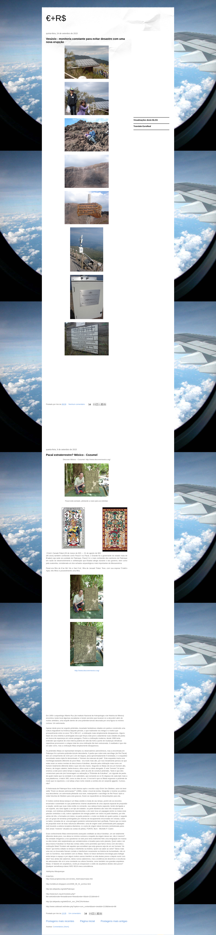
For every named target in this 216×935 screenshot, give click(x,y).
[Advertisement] (86, 427)
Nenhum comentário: (77, 404)
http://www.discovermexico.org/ (87, 671)
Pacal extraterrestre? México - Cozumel (72, 454)
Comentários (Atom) (61, 927)
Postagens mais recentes (60, 921)
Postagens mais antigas (114, 921)
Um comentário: (75, 913)
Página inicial (87, 921)
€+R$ (56, 18)
